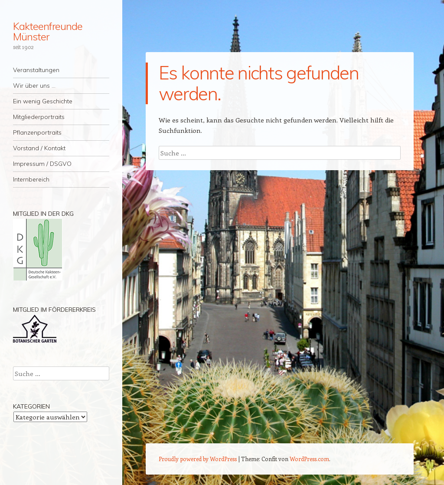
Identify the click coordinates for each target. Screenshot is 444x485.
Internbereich (31, 179)
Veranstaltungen (36, 70)
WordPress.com (309, 458)
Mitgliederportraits (39, 117)
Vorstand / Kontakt (39, 148)
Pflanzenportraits (37, 132)
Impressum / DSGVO (42, 164)
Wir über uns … (34, 85)
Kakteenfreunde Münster (47, 31)
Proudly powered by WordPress (198, 458)
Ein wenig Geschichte (42, 101)
